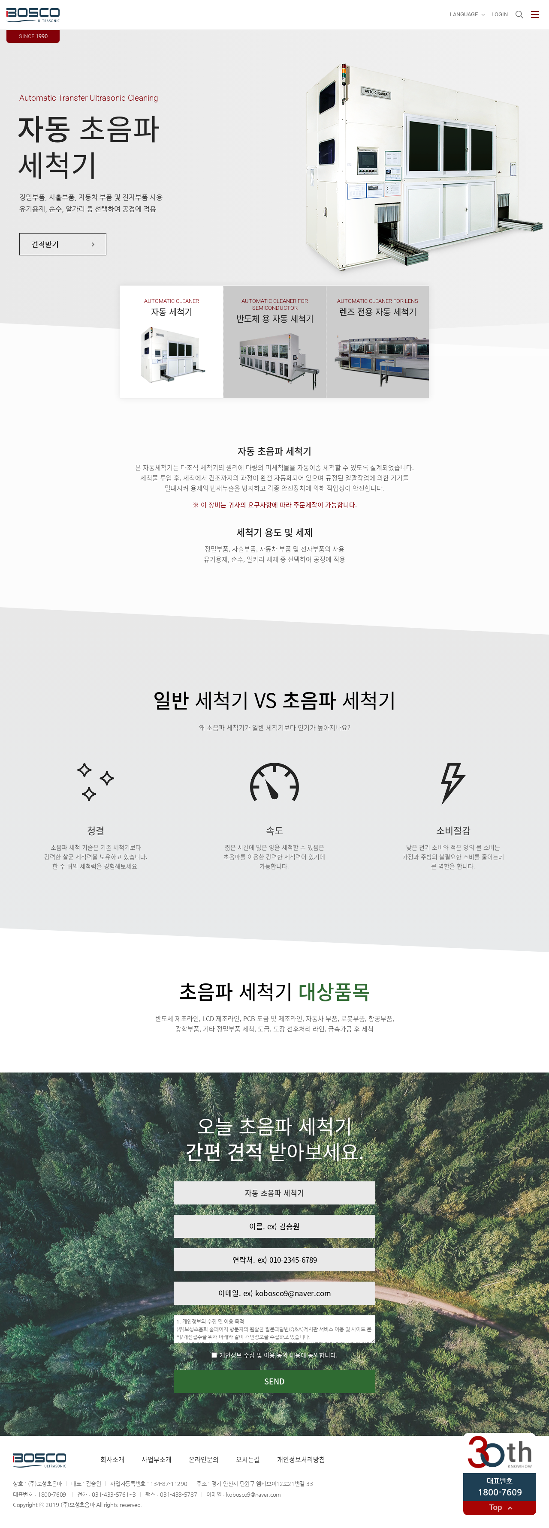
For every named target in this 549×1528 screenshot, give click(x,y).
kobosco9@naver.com (253, 1494)
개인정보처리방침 (301, 1459)
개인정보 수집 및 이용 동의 (274, 1355)
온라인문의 (204, 1459)
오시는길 (248, 1459)
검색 (519, 14)
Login (500, 14)
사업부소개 (157, 1459)
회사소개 (112, 1459)
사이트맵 (535, 14)
